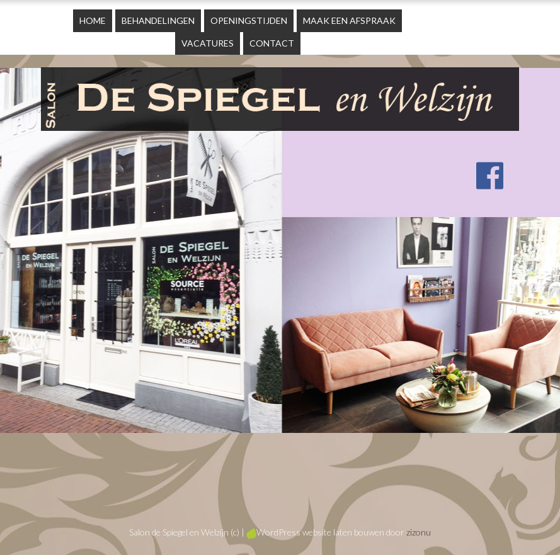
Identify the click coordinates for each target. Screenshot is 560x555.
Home (92, 20)
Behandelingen (158, 20)
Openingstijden (248, 20)
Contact (271, 43)
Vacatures (207, 43)
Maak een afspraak (349, 20)
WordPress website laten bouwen (315, 532)
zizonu (418, 532)
